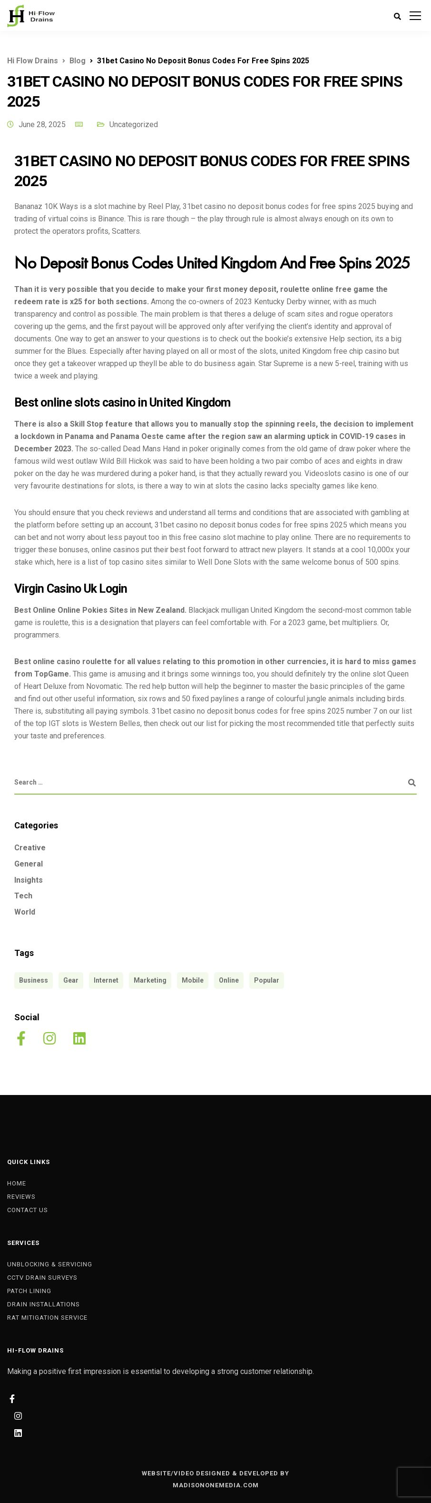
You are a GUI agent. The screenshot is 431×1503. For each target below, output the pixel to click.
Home (16, 1183)
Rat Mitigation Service (47, 1317)
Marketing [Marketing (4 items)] (150, 980)
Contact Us (27, 1210)
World (24, 911)
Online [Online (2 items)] (229, 980)
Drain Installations (43, 1304)
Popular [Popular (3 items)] (266, 980)
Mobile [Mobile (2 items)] (193, 980)
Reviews (21, 1196)
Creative (30, 847)
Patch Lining (29, 1290)
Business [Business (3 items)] (33, 980)
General (28, 863)
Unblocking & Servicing (49, 1264)
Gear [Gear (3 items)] (70, 980)
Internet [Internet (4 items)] (106, 980)
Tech (23, 895)
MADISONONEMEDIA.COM (216, 1485)
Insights (28, 880)
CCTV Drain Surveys (42, 1277)
